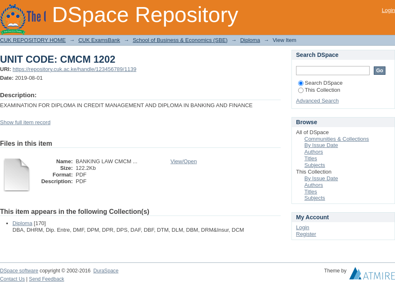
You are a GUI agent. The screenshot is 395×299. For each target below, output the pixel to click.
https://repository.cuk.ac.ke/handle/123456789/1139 (74, 69)
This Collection (319, 90)
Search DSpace (320, 83)
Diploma (250, 40)
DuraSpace (105, 271)
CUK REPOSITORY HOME (33, 40)
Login (388, 10)
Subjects (314, 165)
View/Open (183, 161)
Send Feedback (46, 279)
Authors (313, 152)
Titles (310, 158)
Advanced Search (317, 101)
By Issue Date (321, 145)
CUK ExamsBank (99, 40)
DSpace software (19, 271)
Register (306, 234)
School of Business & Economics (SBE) (180, 40)
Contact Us (12, 279)
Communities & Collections (336, 139)
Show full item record (25, 122)
